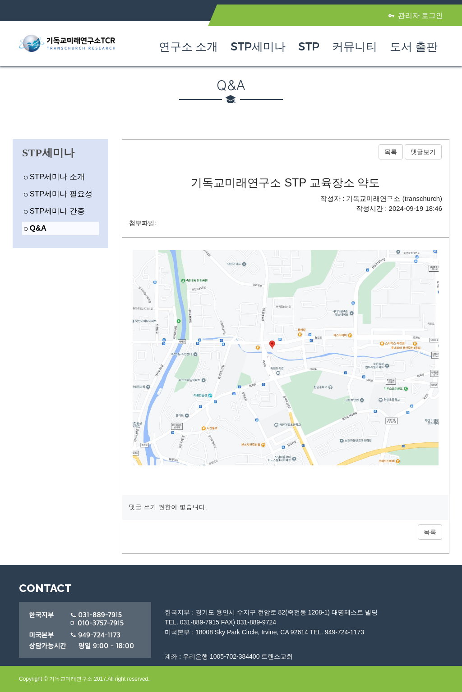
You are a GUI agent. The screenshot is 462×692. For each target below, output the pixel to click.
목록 (390, 151)
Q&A (35, 228)
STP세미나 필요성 (58, 194)
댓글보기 (423, 151)
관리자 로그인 (415, 15)
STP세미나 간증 (54, 211)
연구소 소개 (188, 47)
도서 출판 (414, 47)
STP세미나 (258, 47)
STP (308, 47)
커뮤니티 (354, 47)
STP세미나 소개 (54, 177)
